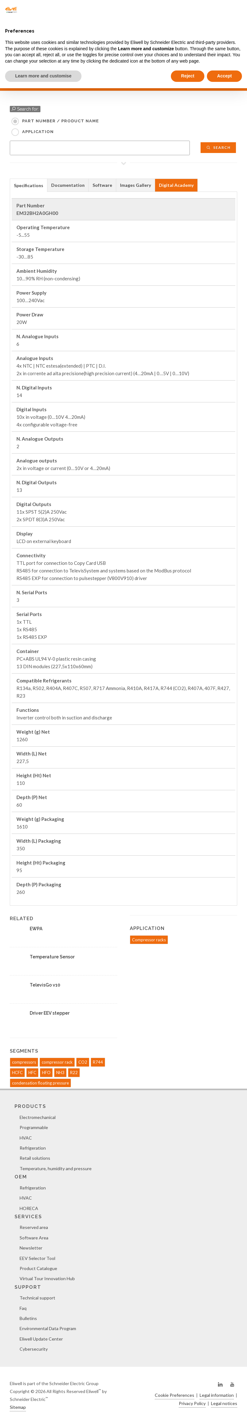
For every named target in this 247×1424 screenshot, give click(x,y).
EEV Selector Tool (37, 1258)
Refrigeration (33, 1148)
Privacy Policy (192, 1403)
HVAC (26, 1137)
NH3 (60, 1072)
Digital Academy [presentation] (176, 185)
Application (38, 131)
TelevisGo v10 (45, 984)
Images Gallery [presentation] (135, 185)
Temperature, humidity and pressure (56, 1168)
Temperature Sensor (52, 956)
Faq (23, 1308)
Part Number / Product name (60, 121)
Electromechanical (38, 1117)
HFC (32, 1072)
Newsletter (31, 1247)
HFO (46, 1072)
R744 (98, 1062)
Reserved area (34, 1227)
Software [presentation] (102, 185)
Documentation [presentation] (68, 185)
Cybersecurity (34, 1349)
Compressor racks (149, 939)
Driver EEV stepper (49, 1013)
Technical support (37, 1297)
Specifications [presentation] (28, 185)
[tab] (28, 185)
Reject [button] (187, 75)
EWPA (36, 928)
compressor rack (57, 1062)
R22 (74, 1072)
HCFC (17, 1072)
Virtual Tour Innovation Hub (47, 1278)
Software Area (34, 1237)
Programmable (34, 1127)
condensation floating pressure (40, 1082)
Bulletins (28, 1318)
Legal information (217, 1395)
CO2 (82, 1062)
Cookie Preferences (174, 1395)
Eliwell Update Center (41, 1338)
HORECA (29, 1208)
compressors (24, 1062)
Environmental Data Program (48, 1328)
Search (218, 147)
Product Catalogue (38, 1268)
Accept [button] (224, 75)
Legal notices (224, 1403)
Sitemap (18, 1407)
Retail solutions (35, 1158)
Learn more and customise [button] (43, 75)
